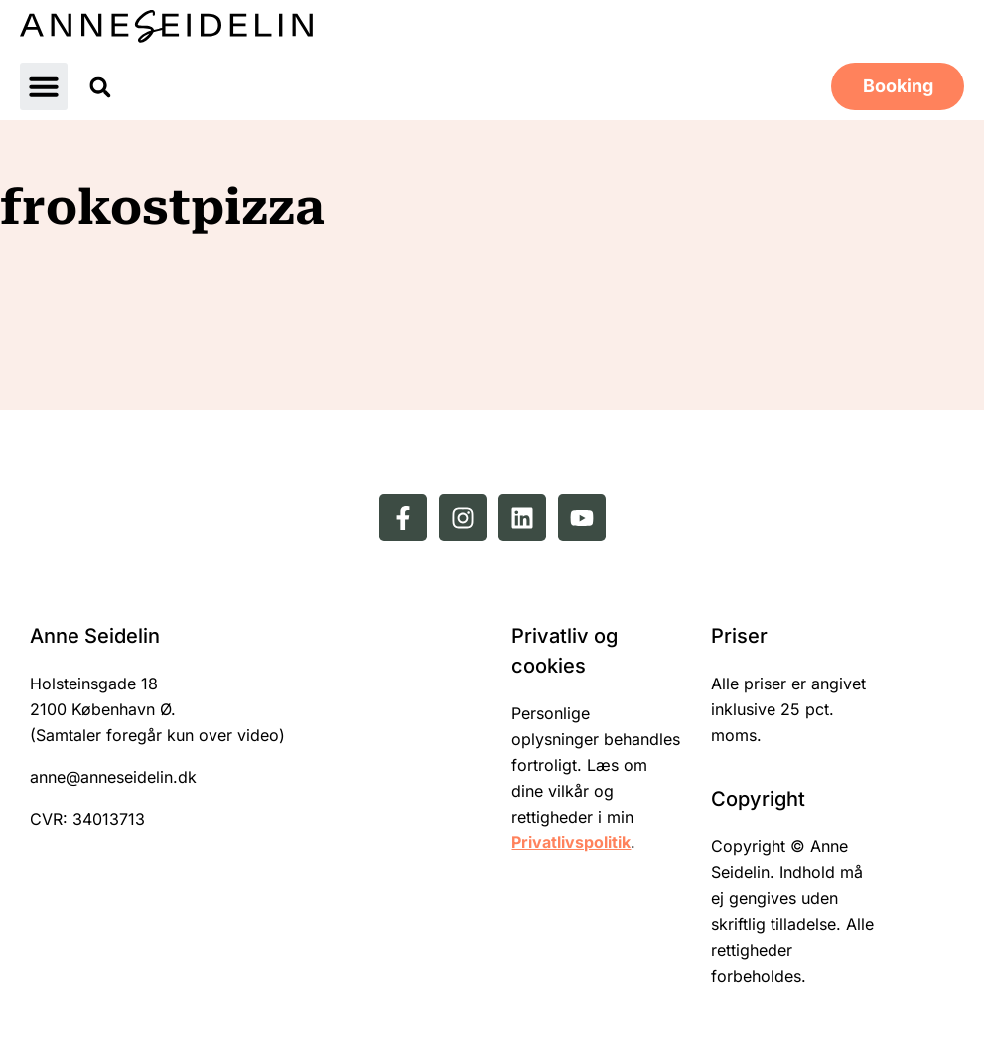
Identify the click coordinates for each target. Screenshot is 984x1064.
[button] (44, 86)
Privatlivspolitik (571, 842)
